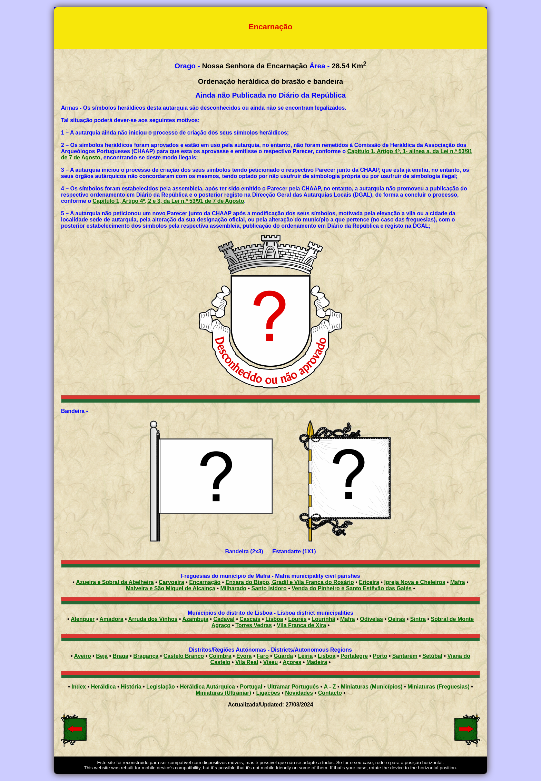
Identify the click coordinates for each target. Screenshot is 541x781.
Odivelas (371, 619)
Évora (244, 656)
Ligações (268, 693)
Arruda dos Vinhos (153, 619)
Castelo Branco (184, 656)
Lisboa (274, 619)
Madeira (316, 662)
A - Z (330, 687)
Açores (292, 662)
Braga (120, 656)
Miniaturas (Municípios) (372, 687)
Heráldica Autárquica (207, 687)
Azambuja (195, 619)
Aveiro (82, 656)
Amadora (111, 619)
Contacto (330, 693)
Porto (380, 656)
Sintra (418, 619)
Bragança (145, 656)
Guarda (283, 656)
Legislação (160, 687)
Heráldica (103, 687)
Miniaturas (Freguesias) (438, 687)
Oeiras (396, 619)
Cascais (249, 619)
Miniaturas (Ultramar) (223, 693)
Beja (102, 656)
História (131, 687)
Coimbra (220, 656)
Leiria (305, 656)
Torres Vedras (253, 625)
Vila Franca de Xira (301, 625)
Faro (263, 656)
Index (78, 687)
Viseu (270, 662)
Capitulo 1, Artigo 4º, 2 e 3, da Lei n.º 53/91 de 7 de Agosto (168, 201)
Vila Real (246, 662)
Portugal (251, 687)
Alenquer (83, 619)
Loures (297, 619)
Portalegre (354, 656)
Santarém (404, 656)
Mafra (347, 619)
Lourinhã (323, 619)
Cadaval (223, 619)
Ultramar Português (293, 687)
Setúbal (432, 656)
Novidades (299, 693)
